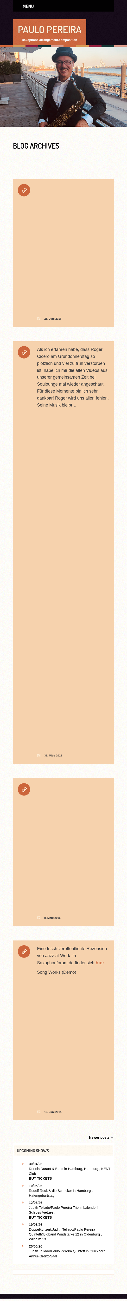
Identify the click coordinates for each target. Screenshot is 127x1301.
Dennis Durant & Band (46, 1169)
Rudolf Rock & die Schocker (50, 1191)
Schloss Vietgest (41, 1212)
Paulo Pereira (50, 29)
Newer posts (101, 1137)
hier (99, 962)
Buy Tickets (40, 1178)
